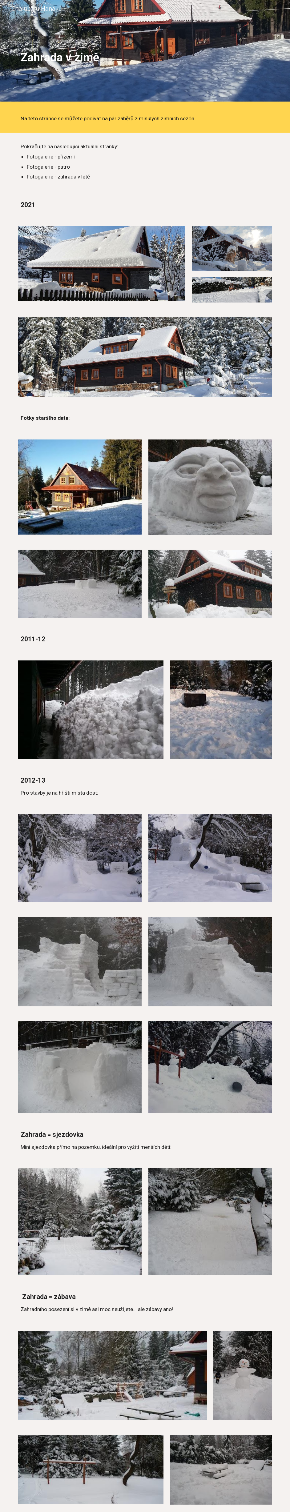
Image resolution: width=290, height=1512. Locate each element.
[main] (145, 52)
